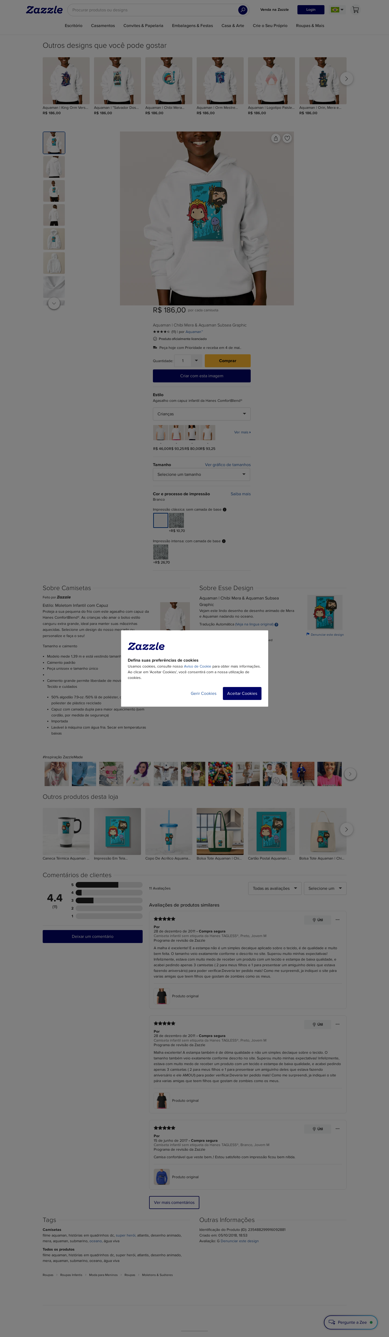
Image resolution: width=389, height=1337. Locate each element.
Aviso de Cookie (197, 666)
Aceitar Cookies (242, 693)
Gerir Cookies (203, 693)
